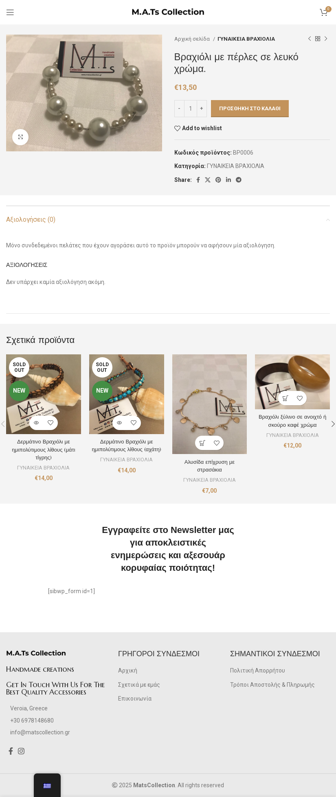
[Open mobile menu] (10, 12)
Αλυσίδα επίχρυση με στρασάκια (209, 466)
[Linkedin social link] (228, 180)
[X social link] (207, 180)
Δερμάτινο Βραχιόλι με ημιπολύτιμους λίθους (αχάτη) (126, 445)
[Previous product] (309, 39)
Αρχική (127, 670)
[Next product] (326, 39)
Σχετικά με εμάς (139, 684)
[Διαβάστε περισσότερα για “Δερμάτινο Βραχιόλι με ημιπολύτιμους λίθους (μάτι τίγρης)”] (36, 423)
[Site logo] (168, 12)
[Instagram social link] (21, 751)
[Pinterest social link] (218, 180)
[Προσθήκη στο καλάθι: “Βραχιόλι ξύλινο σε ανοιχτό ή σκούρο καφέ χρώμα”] (285, 398)
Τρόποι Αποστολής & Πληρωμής (272, 684)
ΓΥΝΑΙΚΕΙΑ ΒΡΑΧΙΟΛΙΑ (246, 39)
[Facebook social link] (198, 180)
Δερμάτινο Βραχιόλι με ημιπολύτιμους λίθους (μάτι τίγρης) (43, 449)
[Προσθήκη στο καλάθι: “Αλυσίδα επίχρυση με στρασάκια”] (202, 443)
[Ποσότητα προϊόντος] (190, 108)
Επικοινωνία (135, 698)
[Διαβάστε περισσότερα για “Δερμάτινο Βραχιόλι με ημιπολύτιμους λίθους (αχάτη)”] (119, 423)
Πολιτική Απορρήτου (257, 670)
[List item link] (56, 720)
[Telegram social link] (238, 180)
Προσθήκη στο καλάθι (250, 108)
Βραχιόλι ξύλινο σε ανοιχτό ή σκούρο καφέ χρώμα (292, 420)
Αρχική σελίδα (192, 39)
